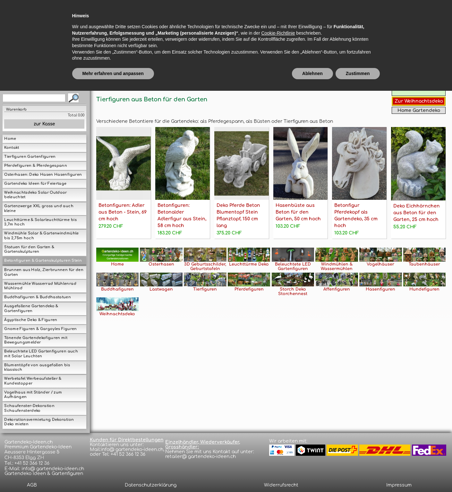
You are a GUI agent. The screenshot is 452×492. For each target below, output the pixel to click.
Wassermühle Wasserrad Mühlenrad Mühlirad (40, 286)
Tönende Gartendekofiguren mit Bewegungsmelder (35, 340)
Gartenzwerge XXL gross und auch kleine (38, 208)
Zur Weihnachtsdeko (419, 101)
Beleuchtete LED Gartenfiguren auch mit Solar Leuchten (41, 353)
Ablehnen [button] (312, 474)
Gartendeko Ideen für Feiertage (35, 184)
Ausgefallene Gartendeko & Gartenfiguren (31, 308)
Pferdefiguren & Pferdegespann (35, 166)
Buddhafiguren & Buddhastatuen (37, 297)
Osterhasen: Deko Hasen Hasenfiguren (43, 175)
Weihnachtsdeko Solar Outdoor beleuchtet (35, 195)
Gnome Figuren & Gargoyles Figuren (40, 329)
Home (10, 139)
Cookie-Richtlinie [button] (278, 434)
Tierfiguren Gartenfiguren (29, 157)
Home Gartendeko (418, 110)
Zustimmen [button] (358, 474)
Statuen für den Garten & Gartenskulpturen (29, 249)
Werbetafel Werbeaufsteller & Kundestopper (32, 381)
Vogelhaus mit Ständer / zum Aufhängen (33, 394)
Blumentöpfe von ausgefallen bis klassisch (37, 367)
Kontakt (11, 148)
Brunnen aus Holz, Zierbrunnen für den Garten (43, 272)
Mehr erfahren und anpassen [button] (113, 474)
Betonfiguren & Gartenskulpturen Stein (42, 261)
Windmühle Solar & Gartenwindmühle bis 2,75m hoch (41, 235)
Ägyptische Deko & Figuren (30, 320)
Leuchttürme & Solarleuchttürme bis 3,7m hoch (40, 222)
